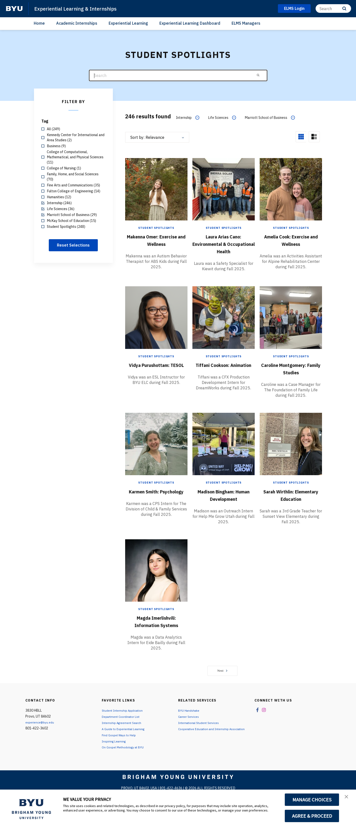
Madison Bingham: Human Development (223, 507)
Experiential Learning (128, 23)
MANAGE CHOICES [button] (312, 799)
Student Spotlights (156, 227)
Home (39, 23)
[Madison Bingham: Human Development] (223, 456)
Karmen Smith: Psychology (156, 507)
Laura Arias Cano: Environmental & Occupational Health (223, 243)
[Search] (333, 8)
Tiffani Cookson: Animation (223, 373)
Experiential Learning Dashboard (189, 23)
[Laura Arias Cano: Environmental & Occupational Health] (223, 188)
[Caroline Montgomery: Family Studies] (291, 322)
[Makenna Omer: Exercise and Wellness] (156, 188)
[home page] (14, 8)
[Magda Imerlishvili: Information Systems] (156, 590)
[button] (348, 798)
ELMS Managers (246, 23)
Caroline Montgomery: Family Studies (291, 377)
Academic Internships (76, 23)
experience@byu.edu (41, 744)
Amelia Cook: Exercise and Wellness (290, 243)
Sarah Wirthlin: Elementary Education (290, 511)
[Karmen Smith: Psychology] (156, 456)
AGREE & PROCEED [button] (312, 815)
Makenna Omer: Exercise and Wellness (156, 243)
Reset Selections (73, 245)
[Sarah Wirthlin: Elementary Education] (291, 456)
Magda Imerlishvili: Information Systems (156, 641)
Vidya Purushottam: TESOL (156, 373)
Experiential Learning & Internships (83, 8)
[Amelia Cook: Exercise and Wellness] (291, 188)
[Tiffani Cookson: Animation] (223, 322)
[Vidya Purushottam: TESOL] (156, 322)
